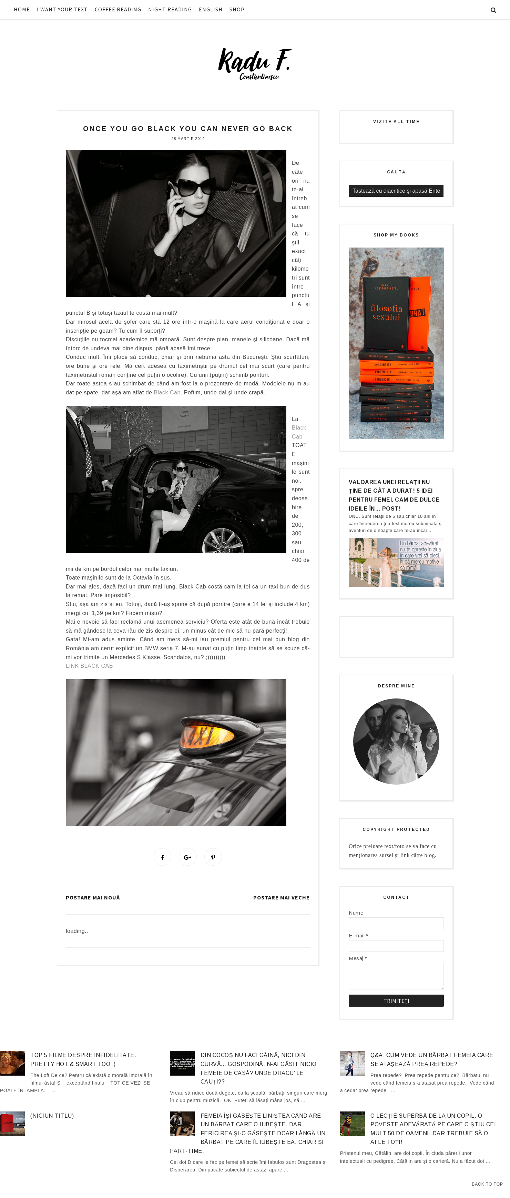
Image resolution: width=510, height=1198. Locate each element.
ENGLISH (211, 9)
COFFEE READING (118, 9)
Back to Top (487, 1184)
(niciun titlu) (52, 1116)
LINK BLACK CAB (89, 666)
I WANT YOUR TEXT (62, 9)
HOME (22, 9)
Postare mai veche (281, 898)
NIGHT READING (170, 9)
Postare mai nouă (93, 898)
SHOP (237, 9)
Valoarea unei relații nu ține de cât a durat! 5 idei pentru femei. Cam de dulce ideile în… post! (394, 495)
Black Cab (167, 392)
